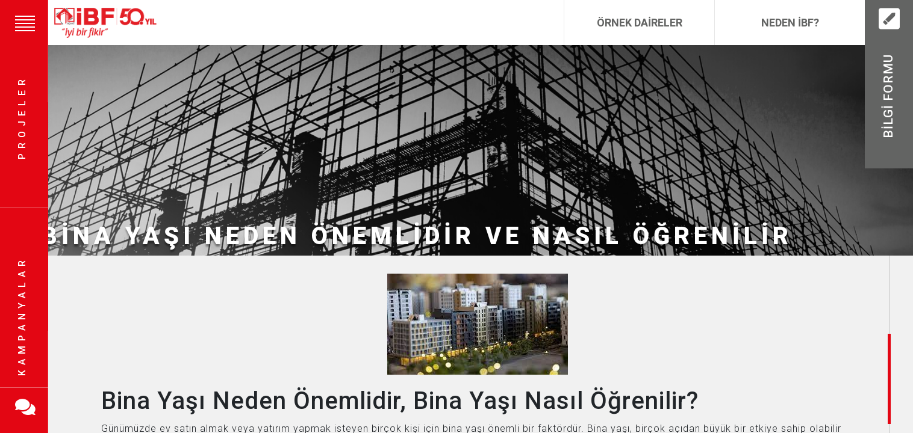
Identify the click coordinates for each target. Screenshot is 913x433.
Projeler (22, 117)
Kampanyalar (22, 316)
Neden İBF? (790, 22)
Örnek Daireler (639, 22)
